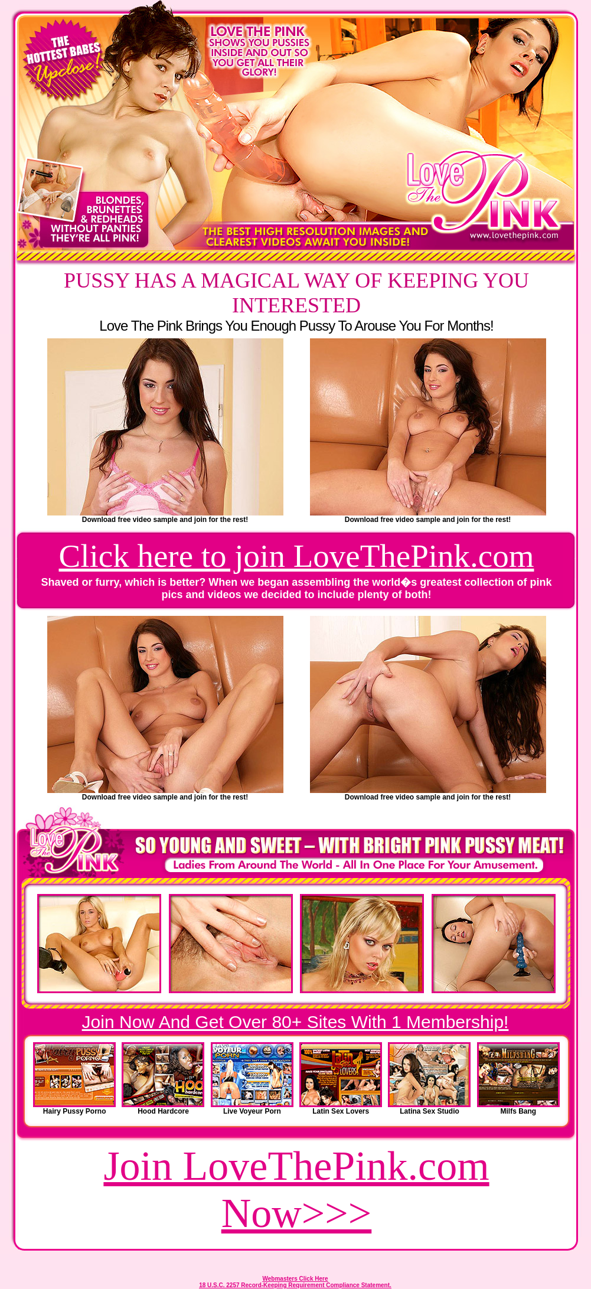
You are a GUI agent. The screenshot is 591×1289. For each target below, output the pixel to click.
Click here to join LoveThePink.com (296, 556)
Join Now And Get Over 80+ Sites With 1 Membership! (295, 1022)
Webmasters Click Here (295, 1278)
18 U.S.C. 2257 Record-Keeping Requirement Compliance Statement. (295, 1285)
